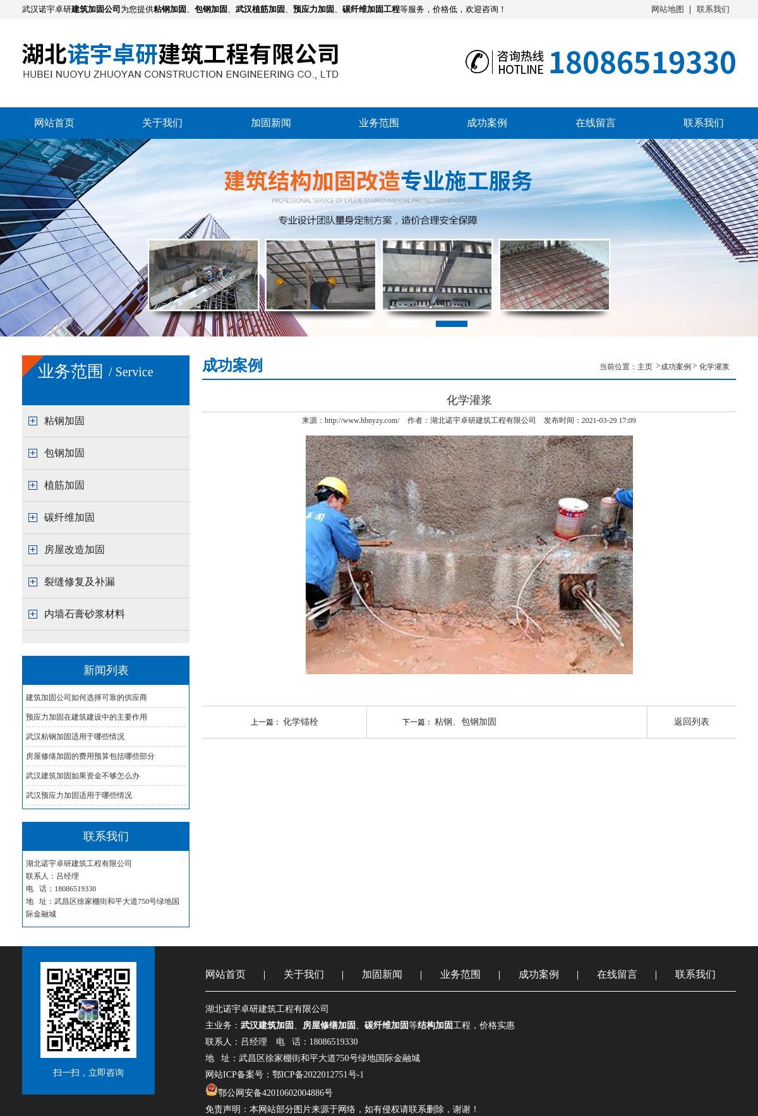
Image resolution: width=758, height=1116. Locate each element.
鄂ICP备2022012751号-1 (318, 1074)
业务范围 (379, 122)
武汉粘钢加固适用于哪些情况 (75, 736)
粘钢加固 (64, 420)
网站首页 (54, 122)
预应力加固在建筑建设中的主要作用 (86, 717)
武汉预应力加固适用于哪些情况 (79, 795)
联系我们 (713, 9)
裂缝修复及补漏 (79, 581)
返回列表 (691, 722)
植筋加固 (64, 485)
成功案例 (487, 122)
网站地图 (667, 9)
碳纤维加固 (69, 517)
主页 (645, 366)
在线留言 (595, 122)
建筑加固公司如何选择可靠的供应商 (86, 697)
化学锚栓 (300, 722)
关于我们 (162, 122)
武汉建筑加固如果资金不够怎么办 (83, 775)
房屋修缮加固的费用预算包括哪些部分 (90, 756)
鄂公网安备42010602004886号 (275, 1093)
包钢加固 (64, 453)
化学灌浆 (714, 366)
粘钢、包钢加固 (465, 722)
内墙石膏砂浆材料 (84, 613)
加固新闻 (271, 122)
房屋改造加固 (74, 549)
